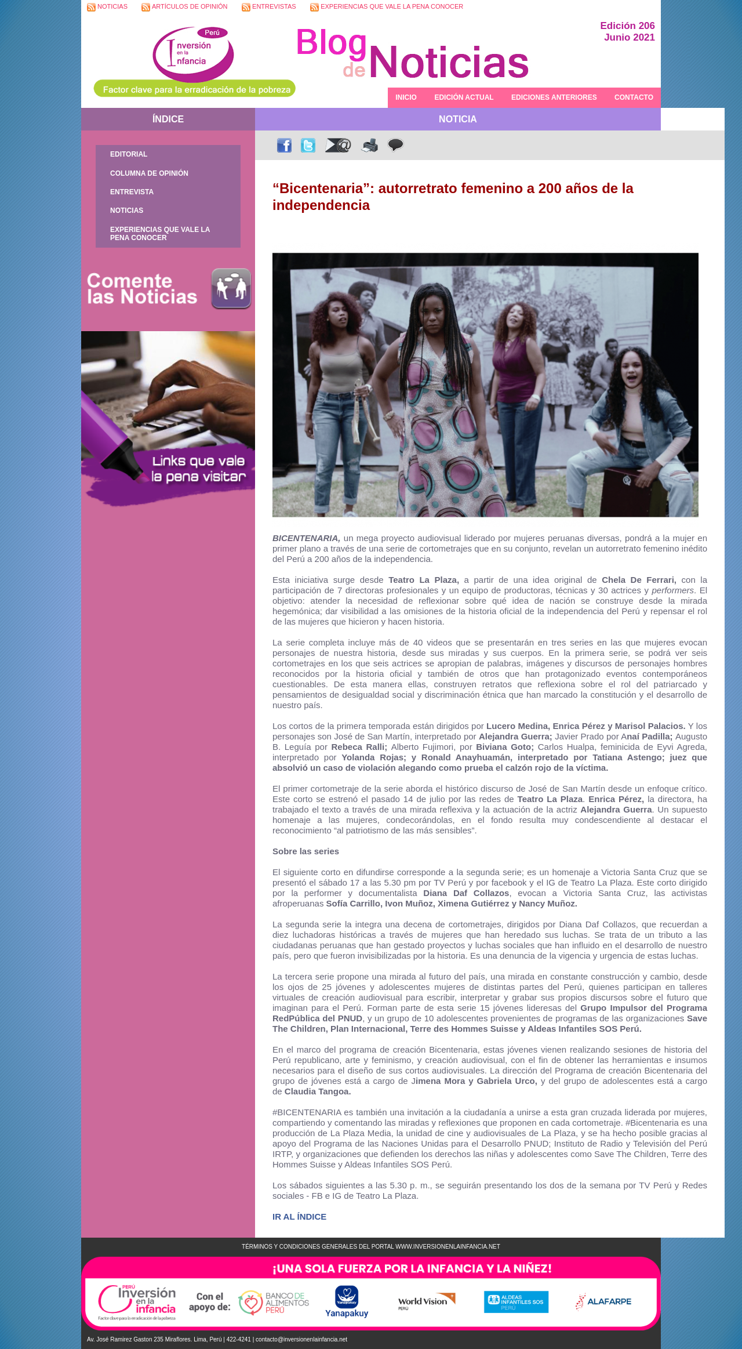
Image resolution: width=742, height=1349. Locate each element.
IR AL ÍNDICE (299, 1216)
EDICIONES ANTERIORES (554, 97)
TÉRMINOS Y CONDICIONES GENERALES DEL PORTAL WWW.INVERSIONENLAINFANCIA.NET (371, 1246)
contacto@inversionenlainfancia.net (301, 1339)
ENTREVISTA (132, 192)
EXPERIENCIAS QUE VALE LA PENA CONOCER (386, 7)
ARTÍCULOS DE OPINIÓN (184, 7)
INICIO (406, 97)
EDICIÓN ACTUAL (463, 97)
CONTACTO (633, 97)
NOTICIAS (107, 7)
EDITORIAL (128, 154)
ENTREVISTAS (269, 7)
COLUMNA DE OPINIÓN (149, 173)
